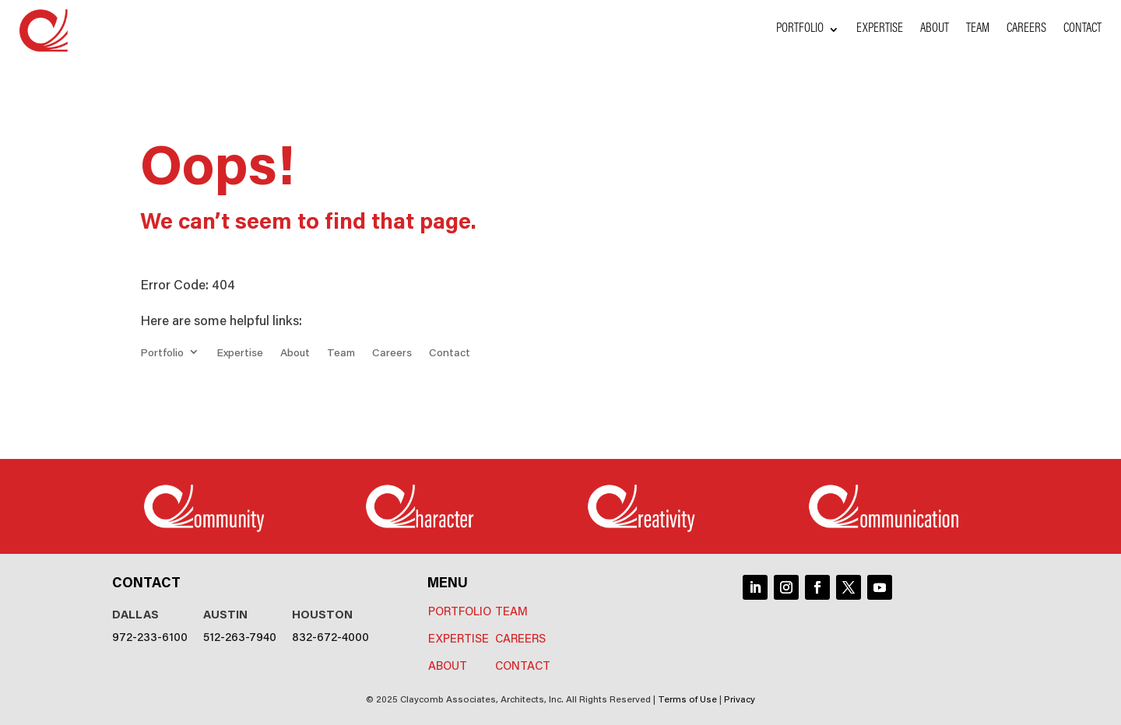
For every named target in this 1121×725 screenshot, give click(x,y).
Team (977, 30)
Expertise (879, 30)
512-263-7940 (239, 636)
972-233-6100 (150, 636)
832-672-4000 (330, 636)
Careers (1026, 30)
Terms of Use (687, 698)
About (934, 30)
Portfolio (800, 30)
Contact (1082, 30)
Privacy (739, 698)
